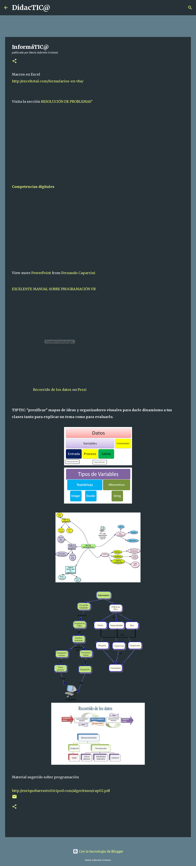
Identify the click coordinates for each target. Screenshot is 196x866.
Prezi (82, 389)
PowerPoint (41, 273)
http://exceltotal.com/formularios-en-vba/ (47, 81)
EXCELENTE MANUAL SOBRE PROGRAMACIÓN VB (54, 289)
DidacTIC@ (31, 7)
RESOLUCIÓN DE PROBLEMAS (66, 101)
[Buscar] (56, 8)
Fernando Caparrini (78, 273)
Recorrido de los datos (52, 389)
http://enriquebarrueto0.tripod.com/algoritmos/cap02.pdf (61, 791)
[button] (14, 61)
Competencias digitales (33, 186)
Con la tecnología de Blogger (98, 851)
